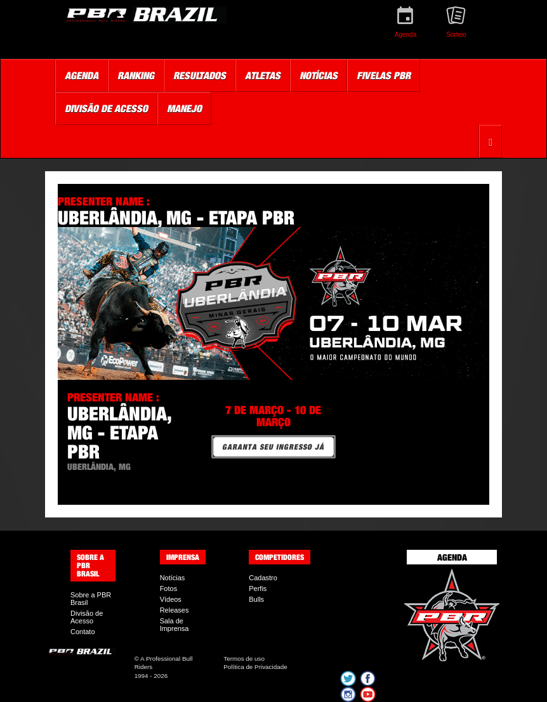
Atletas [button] (262, 75)
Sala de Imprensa (174, 624)
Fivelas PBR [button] (384, 75)
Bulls (256, 599)
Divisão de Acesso (86, 617)
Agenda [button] (81, 75)
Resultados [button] (199, 75)
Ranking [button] (135, 75)
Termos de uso (244, 658)
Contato (82, 631)
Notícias (172, 578)
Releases (174, 610)
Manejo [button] (184, 108)
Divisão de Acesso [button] (106, 108)
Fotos (169, 588)
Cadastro (263, 578)
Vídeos (170, 599)
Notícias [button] (319, 75)
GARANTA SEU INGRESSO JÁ (273, 447)
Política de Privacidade (255, 666)
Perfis (258, 588)
